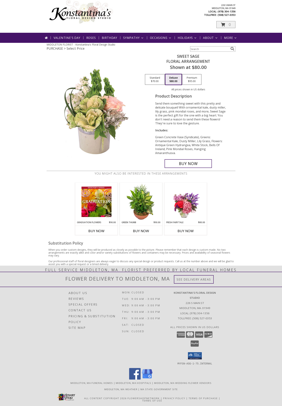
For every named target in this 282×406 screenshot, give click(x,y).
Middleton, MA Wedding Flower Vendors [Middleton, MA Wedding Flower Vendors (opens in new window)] (183, 382)
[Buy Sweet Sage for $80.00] (188, 163)
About (210, 38)
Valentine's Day (67, 38)
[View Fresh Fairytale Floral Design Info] (186, 202)
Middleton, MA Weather (120, 389)
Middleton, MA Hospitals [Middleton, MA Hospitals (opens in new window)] (133, 382)
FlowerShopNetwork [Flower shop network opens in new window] (144, 398)
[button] (225, 24)
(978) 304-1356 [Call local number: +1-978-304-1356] (226, 11)
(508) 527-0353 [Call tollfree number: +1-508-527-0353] (226, 15)
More (230, 38)
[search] (232, 49)
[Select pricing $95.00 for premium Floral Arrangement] (191, 79)
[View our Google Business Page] (147, 378)
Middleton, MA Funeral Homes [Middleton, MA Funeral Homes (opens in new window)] (91, 382)
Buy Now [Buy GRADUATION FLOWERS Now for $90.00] (96, 231)
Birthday (109, 38)
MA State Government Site (159, 389)
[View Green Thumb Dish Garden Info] (141, 202)
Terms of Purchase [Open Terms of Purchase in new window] (203, 398)
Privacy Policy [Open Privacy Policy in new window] (174, 398)
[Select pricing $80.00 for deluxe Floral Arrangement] (173, 79)
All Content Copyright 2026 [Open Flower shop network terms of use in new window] (105, 398)
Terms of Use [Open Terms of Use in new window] (152, 400)
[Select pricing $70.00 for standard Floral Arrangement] (155, 79)
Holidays (187, 38)
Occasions (161, 38)
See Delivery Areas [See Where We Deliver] (194, 279)
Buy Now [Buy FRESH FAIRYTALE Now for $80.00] (186, 231)
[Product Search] (209, 48)
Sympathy (133, 38)
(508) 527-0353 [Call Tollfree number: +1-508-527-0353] (202, 318)
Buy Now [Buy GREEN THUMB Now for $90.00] (141, 231)
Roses (91, 38)
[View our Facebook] (135, 378)
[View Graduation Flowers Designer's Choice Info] (96, 202)
